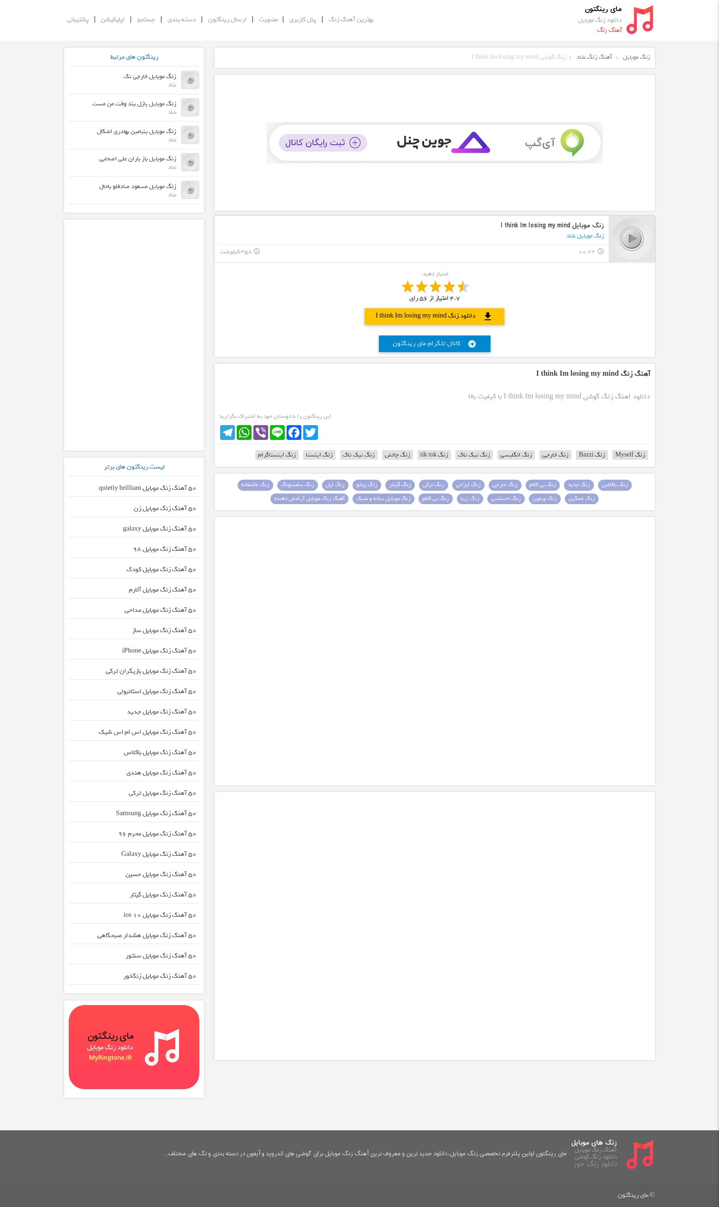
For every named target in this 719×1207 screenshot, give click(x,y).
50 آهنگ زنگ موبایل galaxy (160, 529)
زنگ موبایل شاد (585, 236)
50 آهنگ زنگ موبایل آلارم (163, 590)
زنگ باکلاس (615, 484)
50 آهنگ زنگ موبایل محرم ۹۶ (157, 834)
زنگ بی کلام (542, 484)
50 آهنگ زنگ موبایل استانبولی (157, 691)
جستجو (146, 19)
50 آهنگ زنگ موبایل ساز (164, 630)
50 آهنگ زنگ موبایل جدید (162, 712)
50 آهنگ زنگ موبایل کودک (161, 569)
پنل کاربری (302, 19)
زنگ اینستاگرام (277, 455)
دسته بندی (182, 19)
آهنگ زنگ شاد (594, 57)
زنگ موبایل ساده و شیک (383, 498)
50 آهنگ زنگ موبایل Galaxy (159, 854)
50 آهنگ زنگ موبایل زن (165, 508)
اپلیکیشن (113, 19)
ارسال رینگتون (227, 19)
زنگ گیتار (400, 484)
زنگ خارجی (555, 455)
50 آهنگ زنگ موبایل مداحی (161, 610)
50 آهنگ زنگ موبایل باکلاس (160, 752)
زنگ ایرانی (468, 484)
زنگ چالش (397, 455)
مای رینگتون (603, 9)
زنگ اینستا (319, 455)
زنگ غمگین (582, 498)
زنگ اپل (335, 484)
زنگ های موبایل (594, 1143)
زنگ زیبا (470, 498)
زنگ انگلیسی (516, 455)
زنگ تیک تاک (474, 455)
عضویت (269, 19)
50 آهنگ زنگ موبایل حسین (161, 874)
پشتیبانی (78, 19)
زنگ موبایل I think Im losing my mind (552, 225)
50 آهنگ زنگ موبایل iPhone (159, 651)
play (632, 238)
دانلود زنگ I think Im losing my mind (434, 316)
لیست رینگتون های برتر (134, 467)
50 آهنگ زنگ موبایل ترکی (163, 793)
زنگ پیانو (366, 484)
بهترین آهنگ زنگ (351, 19)
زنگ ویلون (545, 498)
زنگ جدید (579, 484)
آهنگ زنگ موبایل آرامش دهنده (309, 498)
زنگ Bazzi (592, 455)
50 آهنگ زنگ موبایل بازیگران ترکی (151, 671)
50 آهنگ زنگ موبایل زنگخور (160, 976)
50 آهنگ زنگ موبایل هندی (161, 773)
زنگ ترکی (433, 484)
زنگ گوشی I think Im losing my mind (519, 57)
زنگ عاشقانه (255, 484)
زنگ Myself (630, 455)
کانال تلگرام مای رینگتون (435, 343)
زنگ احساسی (506, 498)
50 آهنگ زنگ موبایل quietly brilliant (148, 488)
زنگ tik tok (434, 455)
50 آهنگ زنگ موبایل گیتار (163, 895)
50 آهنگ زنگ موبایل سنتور (161, 956)
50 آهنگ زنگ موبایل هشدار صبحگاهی (147, 935)
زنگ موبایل (636, 57)
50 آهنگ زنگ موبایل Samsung (156, 813)
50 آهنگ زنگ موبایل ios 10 (160, 915)
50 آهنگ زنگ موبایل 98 (165, 549)
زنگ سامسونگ (297, 484)
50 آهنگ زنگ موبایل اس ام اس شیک (148, 732)
